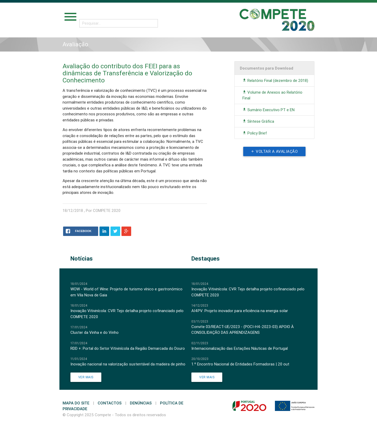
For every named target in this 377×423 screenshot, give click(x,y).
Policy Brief (254, 133)
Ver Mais (85, 377)
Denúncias (141, 403)
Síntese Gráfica (258, 121)
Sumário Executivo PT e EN (268, 109)
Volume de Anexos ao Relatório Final (272, 95)
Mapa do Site (76, 403)
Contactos (109, 403)
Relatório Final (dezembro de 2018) (275, 80)
